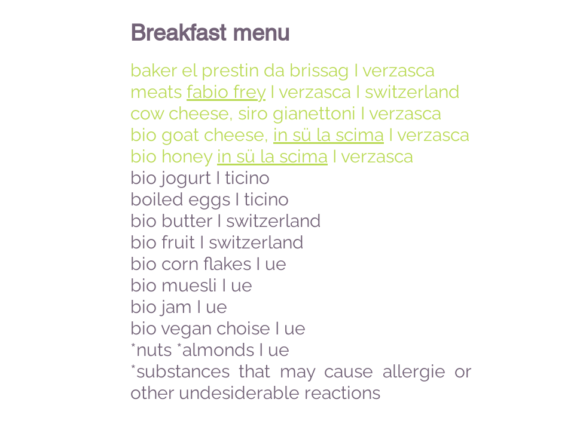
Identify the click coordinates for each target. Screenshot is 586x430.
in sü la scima (328, 134)
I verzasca (426, 134)
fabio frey (226, 91)
